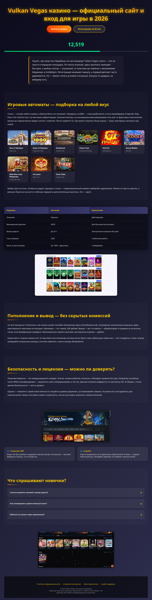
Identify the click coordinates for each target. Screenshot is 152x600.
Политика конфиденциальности (48, 584)
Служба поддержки (108, 584)
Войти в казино (59, 29)
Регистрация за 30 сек (89, 29)
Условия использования (72, 584)
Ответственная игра (90, 584)
